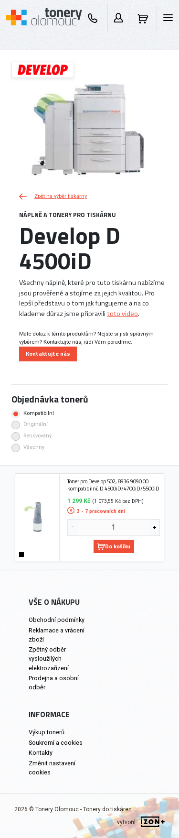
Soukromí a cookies (56, 742)
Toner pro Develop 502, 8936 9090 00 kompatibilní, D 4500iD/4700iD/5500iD (113, 485)
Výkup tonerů (46, 732)
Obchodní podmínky (56, 619)
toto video (122, 313)
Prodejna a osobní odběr (54, 683)
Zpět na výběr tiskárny (53, 196)
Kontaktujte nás (48, 353)
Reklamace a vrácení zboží (56, 635)
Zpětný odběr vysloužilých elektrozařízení (49, 658)
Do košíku (113, 546)
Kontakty (41, 752)
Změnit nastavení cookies (52, 768)
